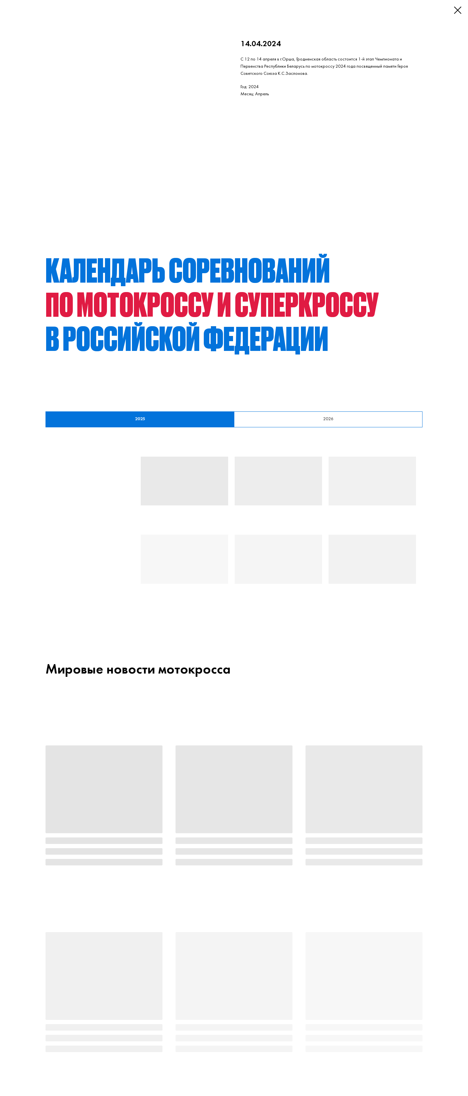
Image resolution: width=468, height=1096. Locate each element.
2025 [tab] (140, 419)
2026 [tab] (328, 419)
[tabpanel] (234, 532)
